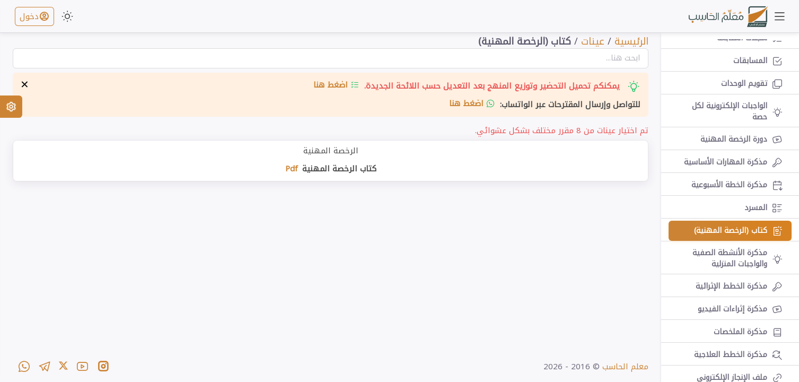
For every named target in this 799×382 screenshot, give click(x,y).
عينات (592, 41)
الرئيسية (631, 41)
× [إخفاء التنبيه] (25, 84)
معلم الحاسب (625, 366)
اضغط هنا (336, 85)
